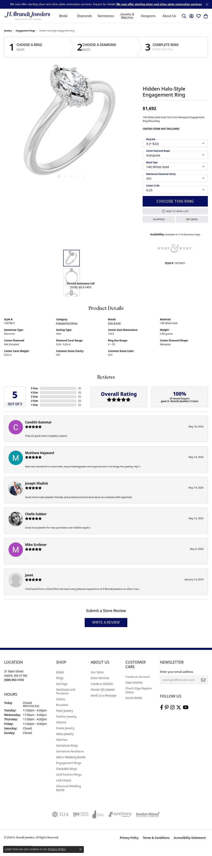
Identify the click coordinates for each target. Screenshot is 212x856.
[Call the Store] (14, 680)
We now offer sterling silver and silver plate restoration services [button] (159, 4)
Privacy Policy (129, 838)
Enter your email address (176, 672)
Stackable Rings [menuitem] (66, 769)
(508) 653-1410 (80, 287)
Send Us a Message (103, 695)
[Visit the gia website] (60, 814)
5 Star (34, 388)
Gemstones (106, 15)
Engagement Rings (25, 30)
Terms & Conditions (156, 838)
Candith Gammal (38, 422)
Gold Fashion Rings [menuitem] (69, 774)
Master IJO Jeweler (103, 690)
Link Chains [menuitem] (63, 780)
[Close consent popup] (80, 849)
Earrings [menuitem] (61, 684)
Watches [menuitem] (61, 740)
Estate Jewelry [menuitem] (65, 728)
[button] (184, 16)
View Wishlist (134, 682)
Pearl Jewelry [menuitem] (64, 711)
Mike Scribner (36, 545)
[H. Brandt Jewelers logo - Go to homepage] (27, 16)
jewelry (8, 30)
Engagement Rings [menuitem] (68, 763)
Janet (29, 575)
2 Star (34, 401)
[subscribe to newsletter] (203, 680)
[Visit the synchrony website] (120, 814)
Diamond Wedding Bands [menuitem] (68, 788)
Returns (192, 219)
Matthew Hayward (39, 453)
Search (20, 49)
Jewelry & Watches (127, 16)
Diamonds (84, 15)
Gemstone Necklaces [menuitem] (70, 751)
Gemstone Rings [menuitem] (67, 745)
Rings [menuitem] (59, 678)
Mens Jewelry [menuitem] (64, 734)
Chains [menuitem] (60, 699)
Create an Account (137, 677)
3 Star (34, 396)
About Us (169, 15)
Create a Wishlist (102, 684)
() (79, 388)
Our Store (97, 672)
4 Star (34, 392)
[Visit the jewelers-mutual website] (148, 814)
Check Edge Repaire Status (138, 690)
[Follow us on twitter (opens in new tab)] (178, 707)
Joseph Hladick (36, 483)
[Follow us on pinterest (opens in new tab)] (167, 707)
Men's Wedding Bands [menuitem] (71, 757)
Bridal (63, 15)
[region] (71, 123)
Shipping (159, 219)
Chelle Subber (36, 514)
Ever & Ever (114, 323)
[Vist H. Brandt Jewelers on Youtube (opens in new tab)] (185, 707)
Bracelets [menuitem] (62, 705)
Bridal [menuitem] (60, 672)
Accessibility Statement (190, 838)
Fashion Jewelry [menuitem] (66, 716)
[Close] (207, 4)
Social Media (133, 698)
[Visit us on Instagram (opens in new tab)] (172, 707)
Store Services (100, 678)
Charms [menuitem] (61, 722)
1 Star (34, 405)
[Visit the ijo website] (80, 814)
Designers (148, 15)
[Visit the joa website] (99, 814)
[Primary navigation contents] (116, 16)
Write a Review (106, 622)
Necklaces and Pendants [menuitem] (65, 691)
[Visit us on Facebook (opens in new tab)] (161, 707)
